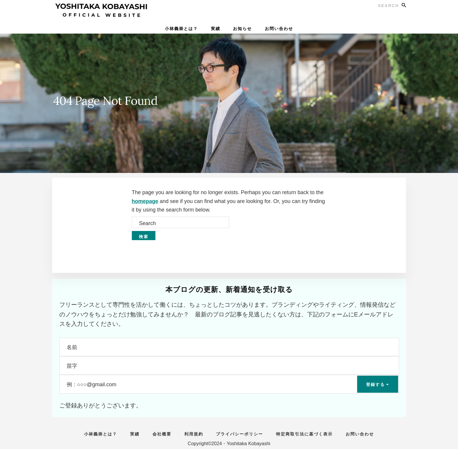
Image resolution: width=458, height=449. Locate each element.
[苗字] (229, 365)
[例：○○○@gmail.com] (229, 384)
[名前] (229, 347)
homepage (145, 201)
